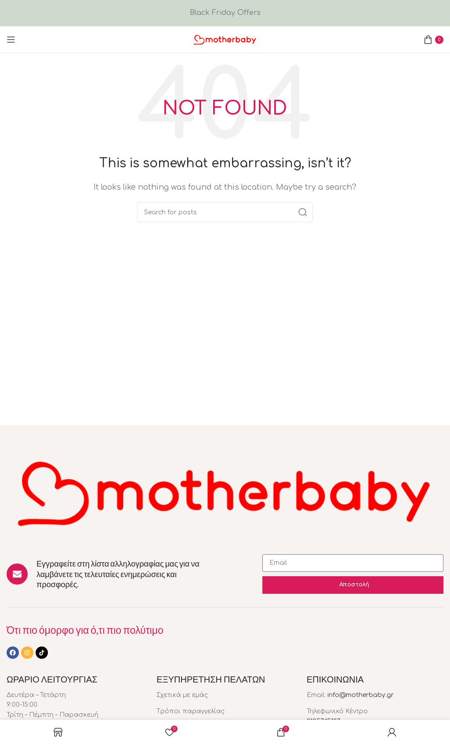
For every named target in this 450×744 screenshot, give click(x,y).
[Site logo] (225, 39)
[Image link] (225, 491)
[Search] (225, 212)
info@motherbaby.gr (360, 695)
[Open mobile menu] (11, 39)
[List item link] (224, 695)
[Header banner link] (225, 13)
